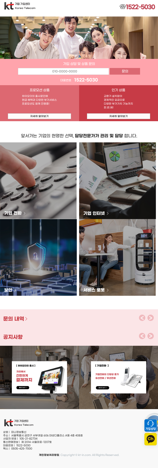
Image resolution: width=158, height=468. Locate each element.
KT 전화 (39, 14)
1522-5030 (86, 80)
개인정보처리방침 (49, 455)
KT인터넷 (65, 14)
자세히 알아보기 (39, 116)
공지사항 (13, 337)
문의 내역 (15, 318)
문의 (125, 71)
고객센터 (144, 14)
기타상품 (92, 14)
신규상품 (118, 14)
